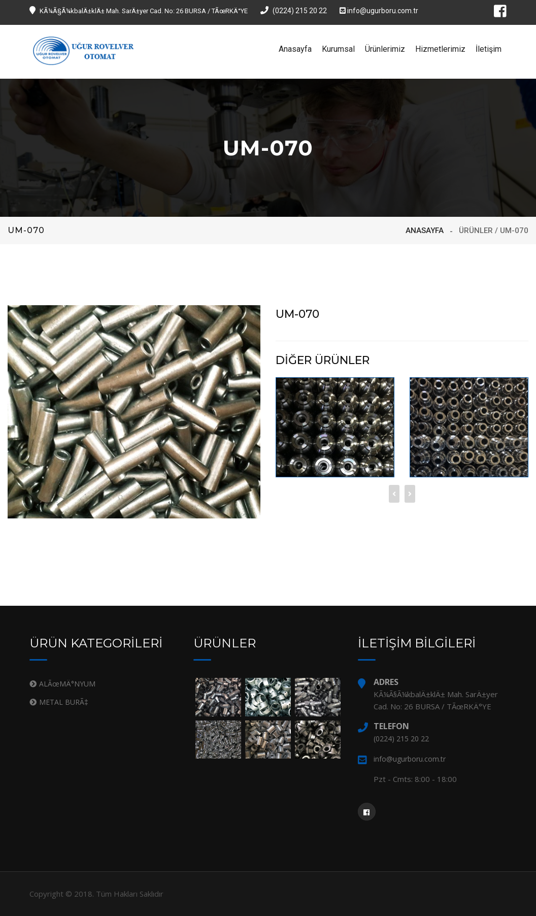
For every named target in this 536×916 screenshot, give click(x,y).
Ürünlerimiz (385, 49)
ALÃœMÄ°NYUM (67, 684)
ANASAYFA (425, 230)
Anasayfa (295, 49)
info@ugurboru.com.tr (379, 11)
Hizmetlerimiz (440, 49)
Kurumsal (338, 49)
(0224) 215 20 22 (293, 11)
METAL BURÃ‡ (63, 702)
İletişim (488, 49)
